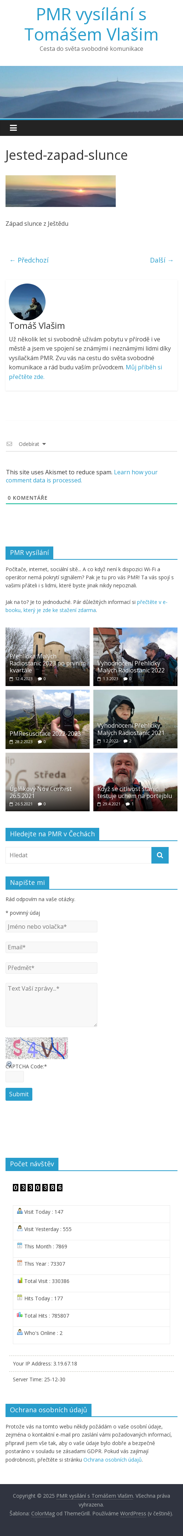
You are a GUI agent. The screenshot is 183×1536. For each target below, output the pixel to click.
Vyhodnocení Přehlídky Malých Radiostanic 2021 (131, 729)
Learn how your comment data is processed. (82, 476)
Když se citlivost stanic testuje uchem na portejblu (134, 792)
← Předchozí (29, 260)
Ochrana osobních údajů (112, 1459)
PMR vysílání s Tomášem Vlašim (91, 23)
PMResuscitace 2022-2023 (45, 734)
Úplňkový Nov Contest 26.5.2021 (41, 792)
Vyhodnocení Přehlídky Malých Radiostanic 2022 (131, 666)
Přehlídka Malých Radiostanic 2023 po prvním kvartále (48, 663)
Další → (162, 260)
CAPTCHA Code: (26, 1066)
